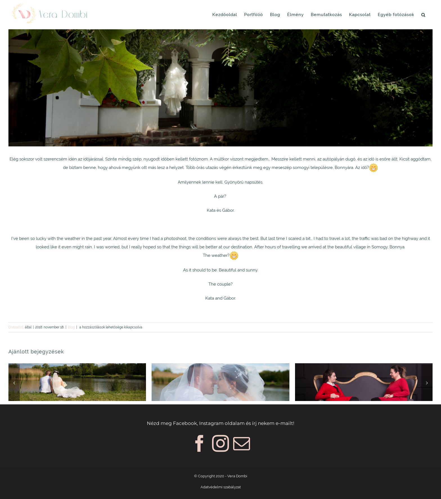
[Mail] (241, 443)
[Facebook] (199, 443)
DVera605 (16, 327)
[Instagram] (220, 443)
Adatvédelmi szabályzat (221, 487)
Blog (71, 327)
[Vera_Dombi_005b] (220, 87)
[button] (423, 14)
